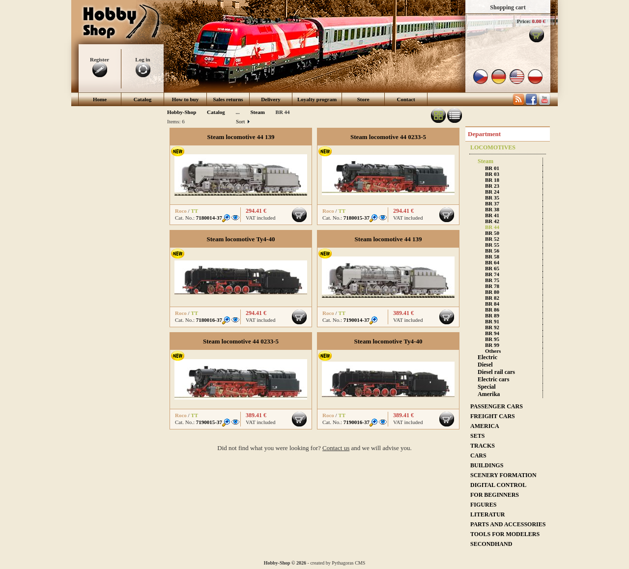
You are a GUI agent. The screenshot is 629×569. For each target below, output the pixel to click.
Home (100, 99)
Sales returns (228, 99)
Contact (406, 99)
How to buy (185, 99)
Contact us (335, 448)
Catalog (143, 99)
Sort (242, 121)
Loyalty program (317, 99)
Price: (524, 21)
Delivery (271, 99)
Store (363, 99)
